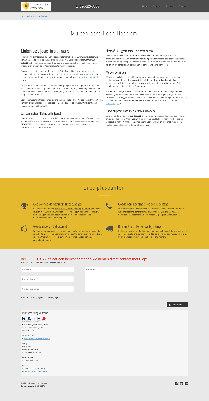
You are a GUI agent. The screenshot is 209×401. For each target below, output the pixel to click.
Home (23, 16)
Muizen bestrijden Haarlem (37, 16)
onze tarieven (83, 77)
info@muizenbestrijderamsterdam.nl (37, 339)
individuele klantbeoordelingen (35, 371)
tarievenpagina (112, 103)
